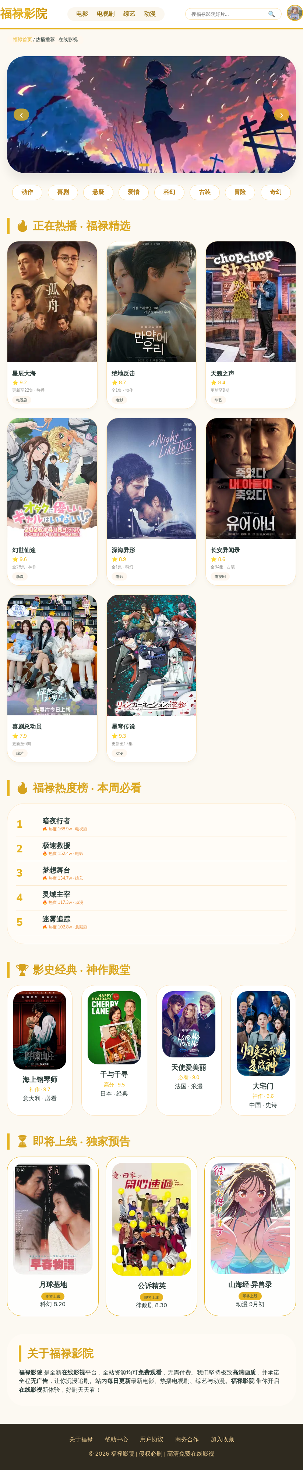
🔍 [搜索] (271, 14)
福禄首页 (22, 39)
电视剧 (105, 14)
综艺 (129, 14)
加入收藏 (222, 1439)
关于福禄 (81, 1439)
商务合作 (187, 1439)
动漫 (150, 14)
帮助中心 (116, 1439)
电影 (82, 14)
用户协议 (151, 1439)
